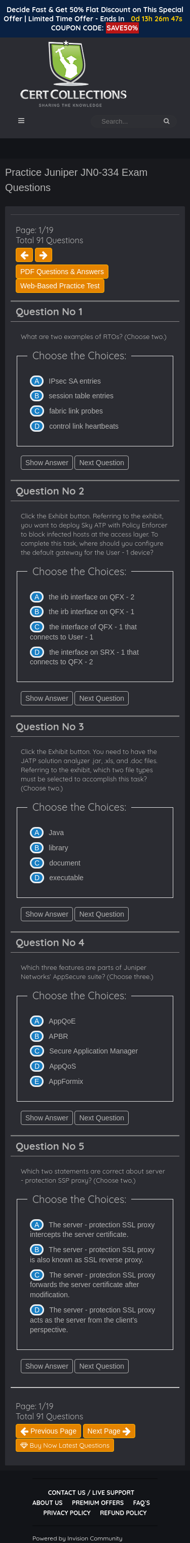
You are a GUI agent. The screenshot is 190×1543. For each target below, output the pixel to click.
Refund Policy (123, 1513)
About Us (47, 1503)
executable (66, 878)
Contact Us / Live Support (91, 1492)
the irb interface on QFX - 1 (91, 612)
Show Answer (46, 463)
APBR (58, 1036)
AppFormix (66, 1081)
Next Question (101, 463)
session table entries (81, 396)
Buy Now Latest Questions (64, 1445)
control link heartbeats (84, 426)
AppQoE (62, 1021)
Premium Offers (98, 1503)
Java (56, 833)
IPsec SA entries (75, 381)
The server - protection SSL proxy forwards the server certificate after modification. (92, 1285)
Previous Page (48, 1431)
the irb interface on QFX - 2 (91, 597)
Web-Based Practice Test (60, 286)
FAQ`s (141, 1503)
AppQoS (62, 1066)
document (64, 863)
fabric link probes (76, 411)
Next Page (109, 1431)
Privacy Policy (67, 1513)
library (58, 848)
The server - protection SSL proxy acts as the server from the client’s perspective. (92, 1320)
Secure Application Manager (93, 1051)
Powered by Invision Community (77, 1538)
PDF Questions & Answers (62, 272)
